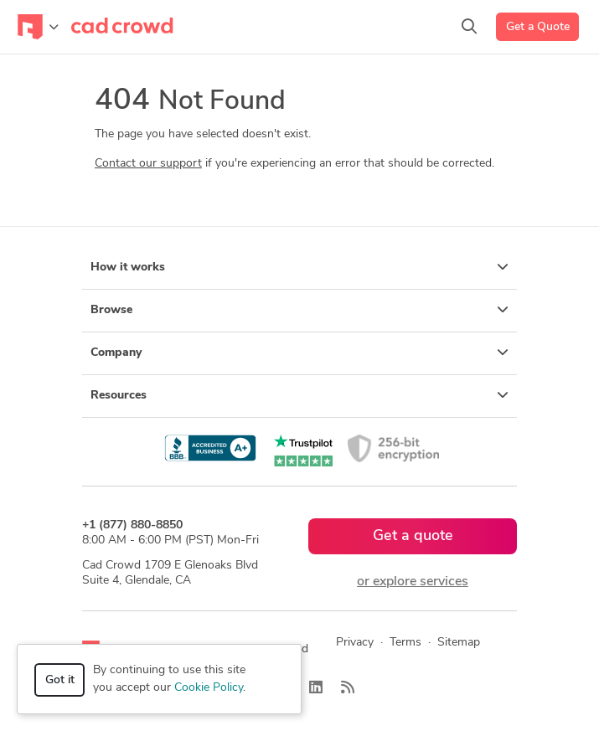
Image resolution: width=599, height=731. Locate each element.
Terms (405, 642)
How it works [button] (299, 267)
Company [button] (299, 352)
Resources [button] (299, 395)
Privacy (355, 642)
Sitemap (458, 642)
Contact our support (148, 163)
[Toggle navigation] (38, 26)
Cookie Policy (208, 688)
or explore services (412, 582)
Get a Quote (538, 27)
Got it (60, 680)
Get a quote (413, 536)
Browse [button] (299, 310)
